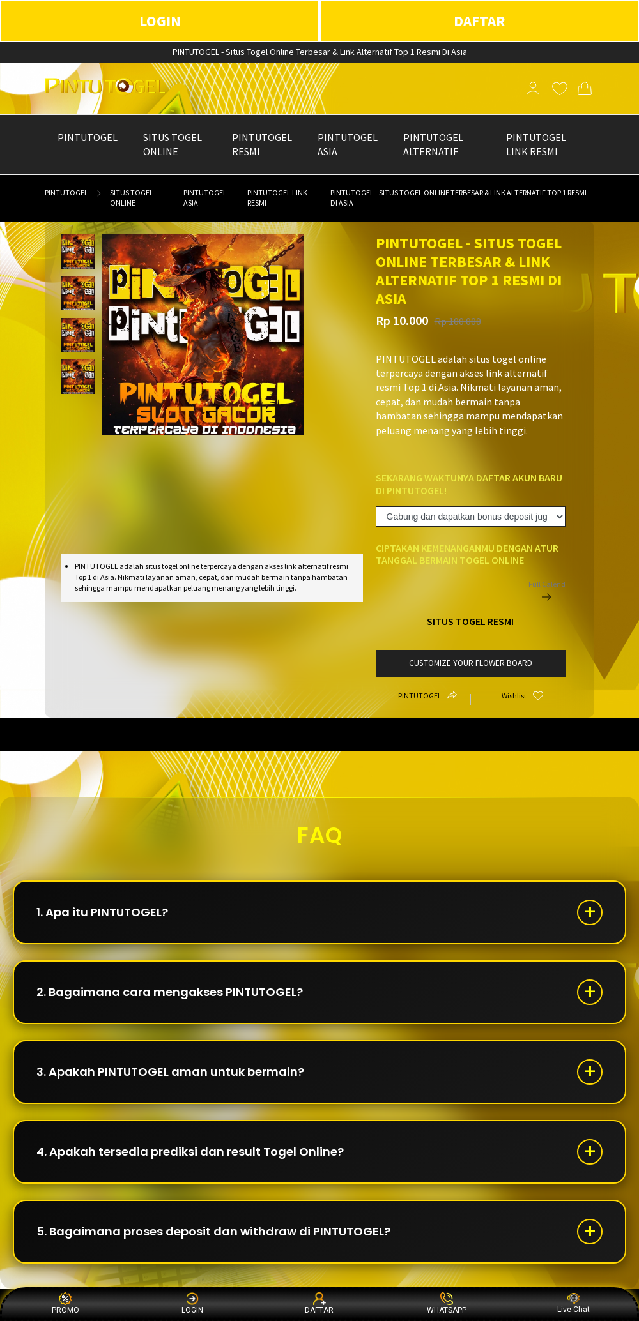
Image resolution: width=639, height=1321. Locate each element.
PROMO (65, 1303)
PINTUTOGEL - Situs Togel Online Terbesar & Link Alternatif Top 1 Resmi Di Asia (320, 51)
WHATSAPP (446, 1303)
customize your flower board (470, 663)
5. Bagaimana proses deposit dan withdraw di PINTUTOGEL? (213, 1231)
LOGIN (160, 20)
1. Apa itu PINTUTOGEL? (102, 912)
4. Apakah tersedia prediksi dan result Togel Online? (190, 1151)
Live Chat (573, 1303)
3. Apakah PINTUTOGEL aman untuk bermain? (170, 1072)
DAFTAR (479, 20)
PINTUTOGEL (66, 192)
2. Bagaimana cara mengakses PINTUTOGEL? (169, 992)
